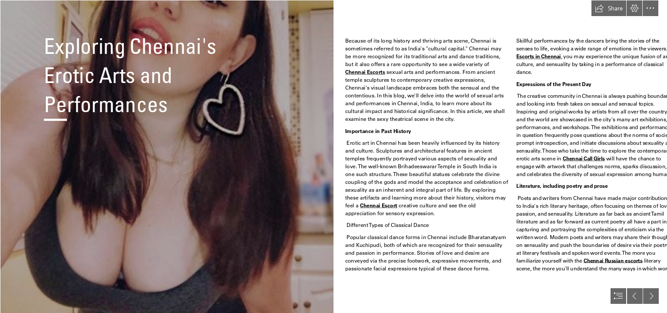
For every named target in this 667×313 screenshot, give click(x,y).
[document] (333, 156)
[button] (608, 8)
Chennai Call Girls (583, 158)
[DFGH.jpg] (167, 156)
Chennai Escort (378, 205)
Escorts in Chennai (538, 56)
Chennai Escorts (365, 72)
